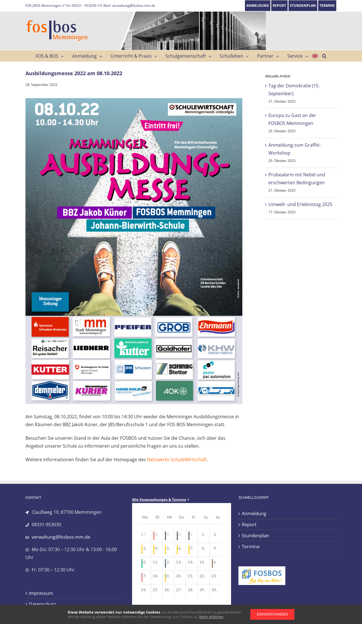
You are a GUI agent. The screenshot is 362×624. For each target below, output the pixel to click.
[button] (324, 56)
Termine (251, 546)
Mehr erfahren (211, 616)
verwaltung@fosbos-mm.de (61, 537)
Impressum (41, 593)
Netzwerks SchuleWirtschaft (177, 459)
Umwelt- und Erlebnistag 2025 (300, 204)
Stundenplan (255, 535)
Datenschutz (42, 604)
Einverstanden (272, 614)
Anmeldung (254, 513)
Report (249, 524)
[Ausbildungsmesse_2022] (133, 251)
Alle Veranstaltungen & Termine (159, 499)
